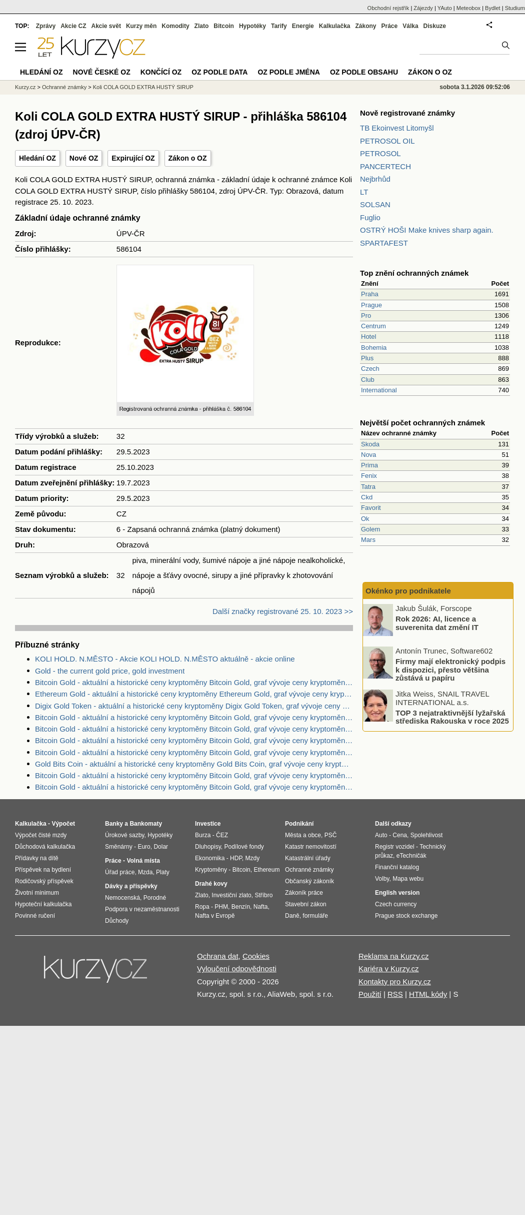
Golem (370, 529)
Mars (368, 539)
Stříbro (263, 895)
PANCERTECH (385, 166)
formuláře (315, 915)
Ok (365, 518)
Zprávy (46, 26)
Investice (207, 823)
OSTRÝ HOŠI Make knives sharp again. (427, 230)
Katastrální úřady (307, 858)
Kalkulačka (334, 26)
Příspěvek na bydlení (43, 869)
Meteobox (468, 8)
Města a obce (303, 835)
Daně (292, 915)
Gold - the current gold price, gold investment (109, 671)
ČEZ (222, 835)
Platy (163, 872)
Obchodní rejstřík (389, 8)
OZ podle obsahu (364, 72)
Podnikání (299, 823)
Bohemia (373, 347)
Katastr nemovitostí (310, 846)
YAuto (445, 8)
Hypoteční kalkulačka (43, 904)
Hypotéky (252, 26)
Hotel (368, 336)
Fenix (369, 475)
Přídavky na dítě (36, 858)
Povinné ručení (35, 915)
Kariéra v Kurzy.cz (388, 968)
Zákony (365, 26)
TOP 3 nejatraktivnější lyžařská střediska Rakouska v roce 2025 (452, 716)
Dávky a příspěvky (131, 886)
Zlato (201, 26)
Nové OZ (84, 158)
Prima (369, 465)
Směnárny (118, 846)
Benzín (241, 906)
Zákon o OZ (187, 158)
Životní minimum (37, 892)
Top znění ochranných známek (414, 273)
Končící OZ (161, 72)
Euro (144, 846)
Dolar (161, 846)
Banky (114, 823)
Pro (366, 315)
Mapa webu (408, 878)
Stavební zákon (305, 904)
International (379, 390)
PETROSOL (380, 153)
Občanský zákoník (309, 881)
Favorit (371, 507)
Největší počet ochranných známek (422, 422)
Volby (382, 878)
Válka (410, 26)
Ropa (202, 906)
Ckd (366, 497)
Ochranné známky (64, 87)
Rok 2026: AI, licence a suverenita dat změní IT (437, 623)
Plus (367, 358)
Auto (381, 835)
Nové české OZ (101, 72)
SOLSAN (375, 204)
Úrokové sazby (124, 835)
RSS (395, 994)
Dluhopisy (208, 846)
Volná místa (143, 860)
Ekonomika (209, 858)
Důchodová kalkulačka (45, 846)
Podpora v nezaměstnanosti (142, 909)
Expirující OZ (133, 158)
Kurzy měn (141, 26)
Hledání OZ (37, 158)
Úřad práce (119, 872)
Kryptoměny (211, 869)
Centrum (373, 326)
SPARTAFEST (384, 243)
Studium (515, 8)
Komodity (175, 26)
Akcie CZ (73, 26)
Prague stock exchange (406, 915)
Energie (303, 26)
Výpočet (63, 823)
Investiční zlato (231, 895)
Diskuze (435, 26)
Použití (370, 994)
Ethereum (267, 869)
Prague (371, 305)
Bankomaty (146, 823)
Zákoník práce (304, 892)
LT (364, 192)
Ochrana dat (217, 956)
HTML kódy (428, 994)
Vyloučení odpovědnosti (236, 968)
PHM (221, 906)
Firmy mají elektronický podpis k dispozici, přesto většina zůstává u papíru (451, 669)
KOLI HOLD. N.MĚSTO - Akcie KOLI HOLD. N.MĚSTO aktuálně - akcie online (165, 659)
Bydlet (492, 8)
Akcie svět (106, 26)
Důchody (116, 920)
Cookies (256, 956)
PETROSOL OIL (387, 141)
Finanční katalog (397, 867)
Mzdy (253, 858)
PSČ (330, 835)
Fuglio (370, 217)
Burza (202, 835)
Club (367, 379)
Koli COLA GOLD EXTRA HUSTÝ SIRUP (143, 87)
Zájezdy (423, 8)
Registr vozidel (394, 846)
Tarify (279, 26)
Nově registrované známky (407, 113)
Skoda (370, 444)
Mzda (145, 872)
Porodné (155, 897)
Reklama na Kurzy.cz (393, 956)
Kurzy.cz (25, 87)
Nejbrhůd (375, 179)
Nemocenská (122, 897)
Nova (368, 454)
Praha (369, 294)
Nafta (261, 906)
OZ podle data (220, 72)
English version (397, 892)
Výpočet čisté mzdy (40, 835)
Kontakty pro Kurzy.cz (394, 981)
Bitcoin (224, 26)
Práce (390, 26)
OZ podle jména (289, 72)
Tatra (368, 486)
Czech (370, 368)
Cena (399, 835)
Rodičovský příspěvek (44, 881)
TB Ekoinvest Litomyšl (397, 128)
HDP (236, 858)
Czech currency (395, 904)
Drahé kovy (211, 883)
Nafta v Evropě (214, 915)
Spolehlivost (426, 835)
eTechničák (411, 855)
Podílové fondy (244, 846)
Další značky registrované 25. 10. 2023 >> (282, 611)
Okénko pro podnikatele (408, 590)
